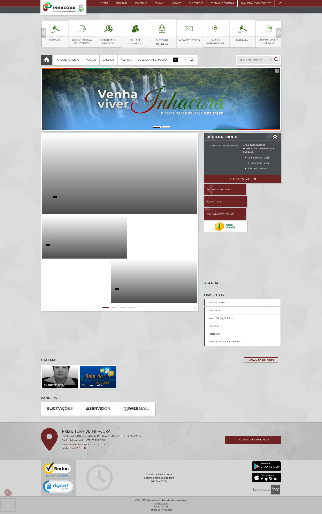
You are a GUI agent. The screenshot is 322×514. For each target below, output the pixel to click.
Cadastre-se (215, 145)
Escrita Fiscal (253, 189)
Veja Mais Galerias (260, 360)
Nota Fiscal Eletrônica (219, 189)
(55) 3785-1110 (78, 448)
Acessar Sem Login (243, 179)
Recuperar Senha (230, 145)
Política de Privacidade (161, 510)
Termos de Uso (161, 506)
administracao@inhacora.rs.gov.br (87, 444)
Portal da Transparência (220, 201)
